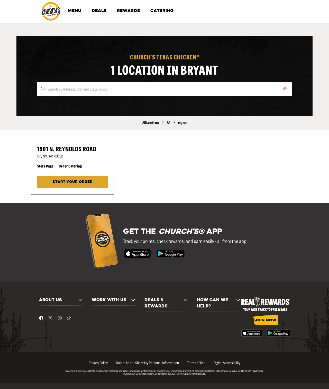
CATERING (161, 11)
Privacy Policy (98, 362)
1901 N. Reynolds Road (66, 148)
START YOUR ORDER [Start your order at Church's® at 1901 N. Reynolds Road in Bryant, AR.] (73, 182)
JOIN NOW (265, 320)
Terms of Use (196, 362)
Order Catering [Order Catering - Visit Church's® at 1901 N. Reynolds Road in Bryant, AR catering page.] (70, 166)
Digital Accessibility (227, 362)
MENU (74, 11)
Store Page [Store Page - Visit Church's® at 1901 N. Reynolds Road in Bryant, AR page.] (45, 166)
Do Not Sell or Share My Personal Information (147, 362)
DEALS (99, 11)
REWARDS (128, 11)
